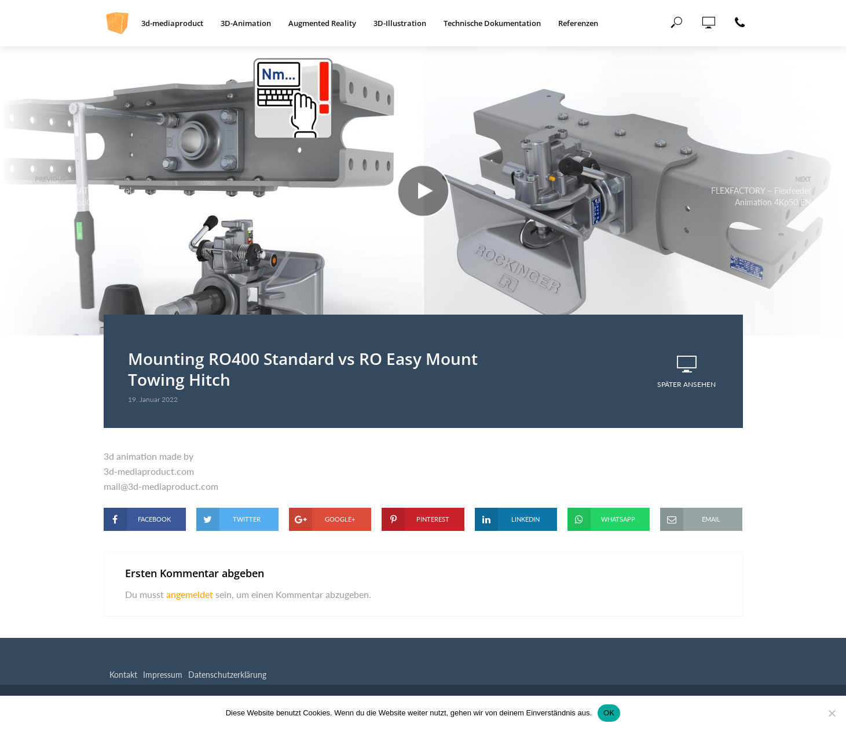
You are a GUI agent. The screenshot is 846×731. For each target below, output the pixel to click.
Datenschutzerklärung (227, 675)
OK (608, 712)
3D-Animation (246, 23)
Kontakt (123, 675)
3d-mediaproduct (172, 23)
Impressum (162, 675)
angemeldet (189, 594)
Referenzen (578, 23)
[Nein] (831, 713)
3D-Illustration (399, 23)
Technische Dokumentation (492, 23)
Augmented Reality (322, 23)
